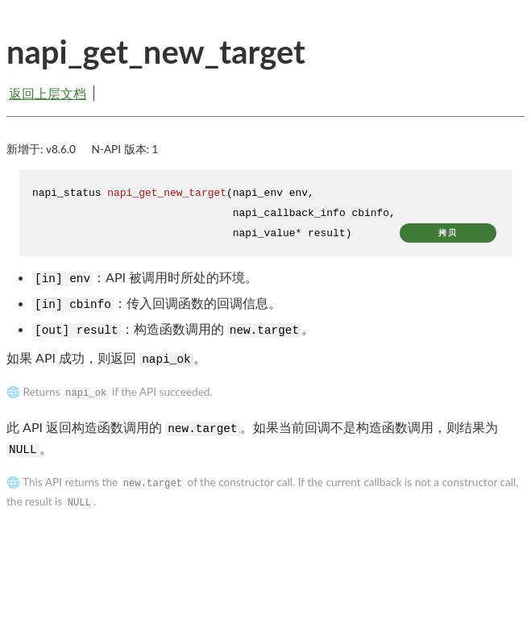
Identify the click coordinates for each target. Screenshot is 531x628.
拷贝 (448, 232)
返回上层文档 (47, 93)
